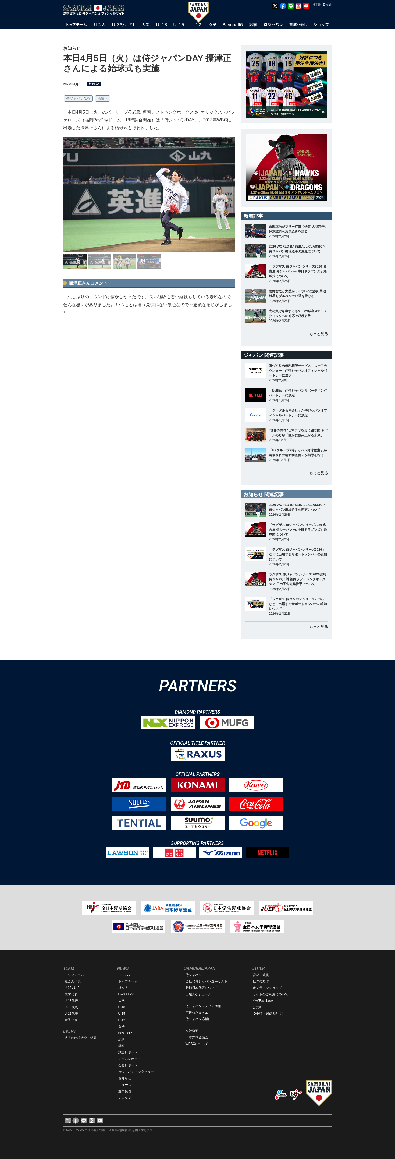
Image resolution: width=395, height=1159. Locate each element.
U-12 (121, 1020)
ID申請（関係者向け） (269, 1014)
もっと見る (318, 334)
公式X (257, 1007)
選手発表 (124, 1091)
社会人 (123, 988)
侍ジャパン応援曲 (198, 1019)
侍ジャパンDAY (78, 99)
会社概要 (192, 1031)
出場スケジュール (198, 994)
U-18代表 (71, 1001)
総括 (121, 1039)
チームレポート (129, 1059)
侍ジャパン (194, 975)
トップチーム (74, 975)
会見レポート (128, 1065)
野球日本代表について (202, 988)
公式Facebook (263, 1001)
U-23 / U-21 (73, 988)
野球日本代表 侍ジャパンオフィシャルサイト (95, 10)
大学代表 (71, 994)
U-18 (121, 1007)
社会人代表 (73, 981)
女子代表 (71, 1020)
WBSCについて (197, 1044)
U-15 (121, 1014)
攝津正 (102, 99)
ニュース (124, 1085)
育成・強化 (261, 975)
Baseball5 (125, 1033)
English (327, 4)
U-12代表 (71, 1014)
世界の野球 (261, 981)
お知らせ (124, 1078)
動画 (121, 1046)
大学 (121, 1001)
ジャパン (124, 975)
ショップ (124, 1098)
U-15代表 (71, 1007)
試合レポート (128, 1052)
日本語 (316, 4)
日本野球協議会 (197, 1037)
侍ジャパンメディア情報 (203, 1006)
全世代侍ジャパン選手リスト (206, 981)
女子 (121, 1026)
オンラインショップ (267, 988)
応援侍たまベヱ (197, 1012)
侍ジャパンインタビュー (136, 1072)
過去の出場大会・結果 (81, 1038)
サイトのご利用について (270, 994)
